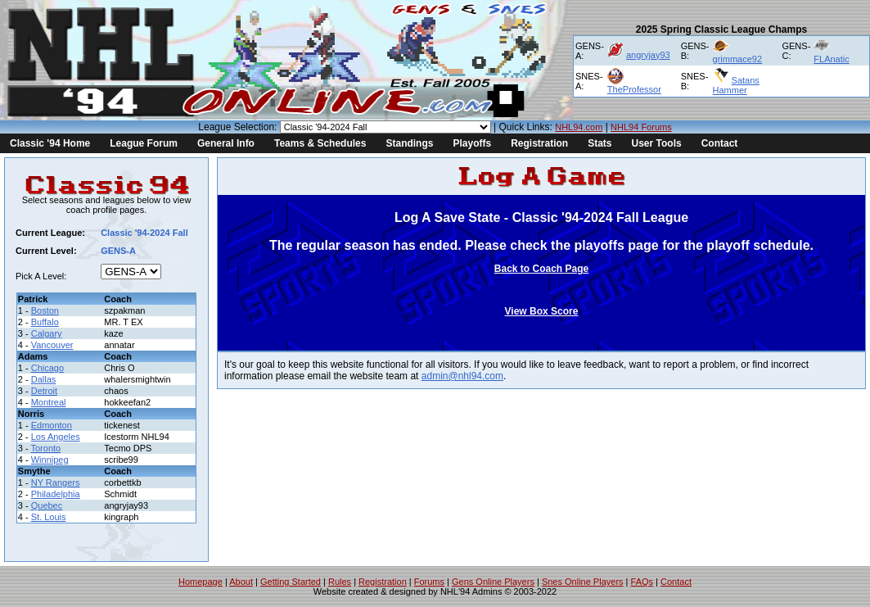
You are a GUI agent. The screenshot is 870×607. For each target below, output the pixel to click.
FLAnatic (831, 59)
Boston (45, 310)
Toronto (46, 448)
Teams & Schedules (320, 143)
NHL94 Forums (641, 127)
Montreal (48, 402)
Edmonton (51, 425)
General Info (226, 143)
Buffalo (45, 322)
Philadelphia (55, 494)
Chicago (47, 368)
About (241, 582)
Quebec (47, 505)
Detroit (44, 391)
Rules (339, 582)
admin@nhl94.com (462, 376)
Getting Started (290, 582)
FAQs (642, 582)
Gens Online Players (493, 582)
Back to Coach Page (541, 268)
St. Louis (48, 517)
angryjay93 (648, 55)
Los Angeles (55, 437)
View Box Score (542, 311)
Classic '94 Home (50, 143)
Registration (539, 143)
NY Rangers (55, 482)
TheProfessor (634, 89)
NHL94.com (578, 127)
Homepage (200, 582)
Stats (599, 143)
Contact (719, 143)
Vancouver (52, 345)
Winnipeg (50, 459)
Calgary (46, 333)
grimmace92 (738, 59)
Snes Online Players (583, 582)
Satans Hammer (736, 85)
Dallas (43, 379)
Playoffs (472, 143)
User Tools (657, 143)
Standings (409, 143)
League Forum (144, 143)
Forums (429, 582)
